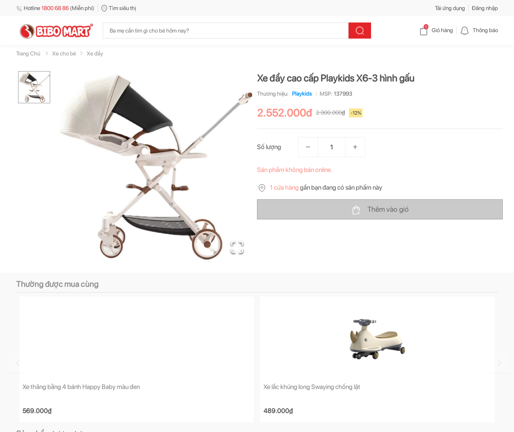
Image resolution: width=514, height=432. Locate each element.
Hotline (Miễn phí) (55, 8)
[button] (156, 167)
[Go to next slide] (499, 363)
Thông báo (479, 30)
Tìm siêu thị (118, 8)
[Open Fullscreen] (237, 247)
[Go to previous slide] (17, 363)
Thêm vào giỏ (380, 210)
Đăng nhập (485, 8)
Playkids (300, 93)
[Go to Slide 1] (34, 87)
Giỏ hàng (436, 30)
